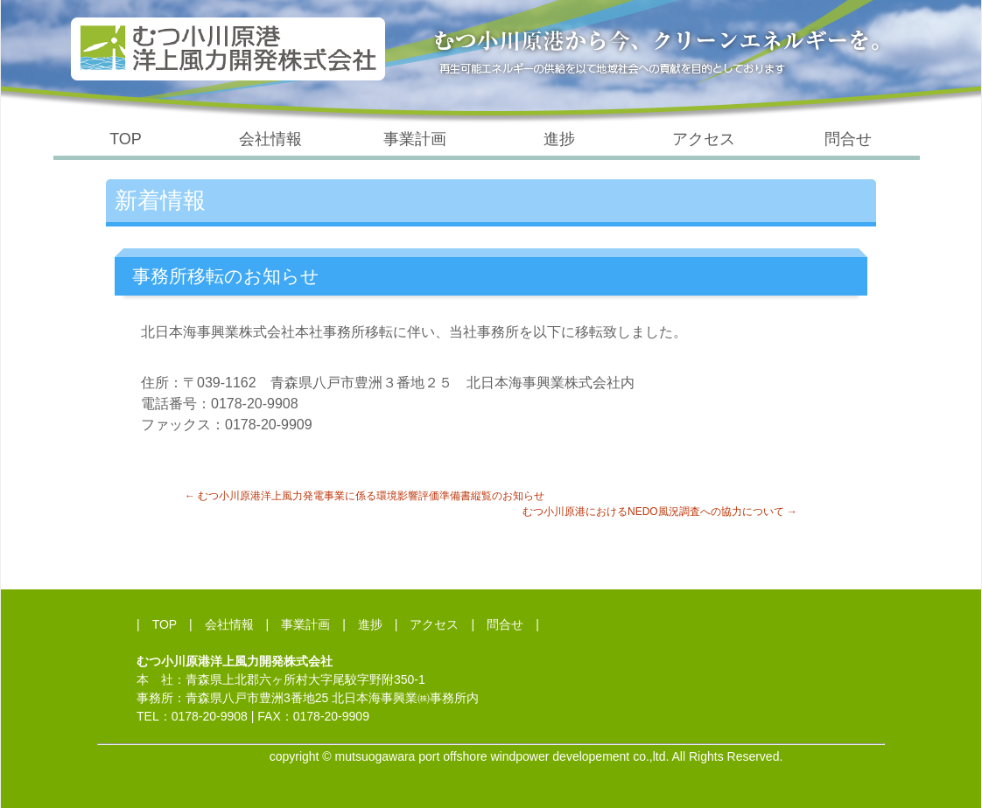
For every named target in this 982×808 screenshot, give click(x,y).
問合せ (848, 139)
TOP (125, 139)
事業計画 (414, 139)
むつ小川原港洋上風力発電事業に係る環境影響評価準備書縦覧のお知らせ (364, 496)
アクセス (703, 139)
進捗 (559, 139)
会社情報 (270, 139)
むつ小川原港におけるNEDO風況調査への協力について (660, 511)
